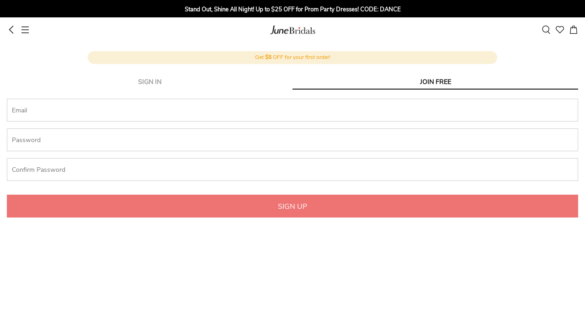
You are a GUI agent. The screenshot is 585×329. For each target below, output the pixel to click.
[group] (292, 10)
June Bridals (293, 30)
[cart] (573, 29)
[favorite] (559, 29)
